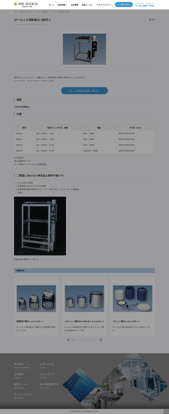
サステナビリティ (104, 5)
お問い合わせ (125, 4)
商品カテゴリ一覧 (26, 12)
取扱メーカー (87, 5)
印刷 (153, 20)
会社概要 (74, 5)
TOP (15, 12)
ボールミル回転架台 (41, 12)
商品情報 (61, 5)
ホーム (51, 5)
